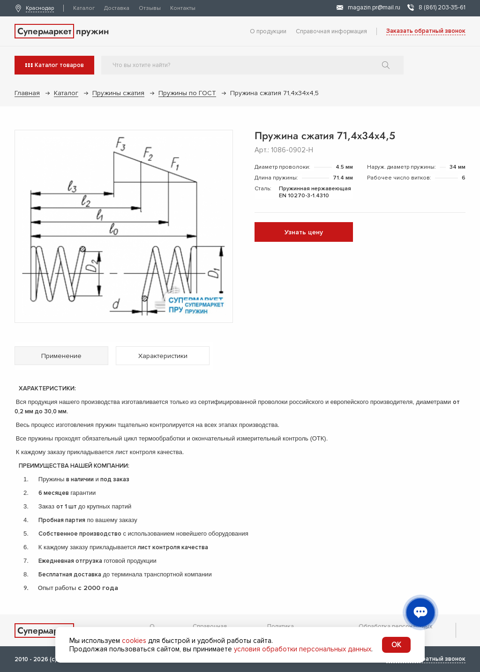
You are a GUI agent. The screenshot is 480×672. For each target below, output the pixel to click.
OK (396, 645)
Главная (27, 93)
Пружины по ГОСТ (187, 93)
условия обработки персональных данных (302, 649)
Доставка (116, 8)
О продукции (268, 31)
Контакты (182, 8)
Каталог (84, 8)
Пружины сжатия (118, 93)
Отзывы (150, 8)
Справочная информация (331, 31)
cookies (134, 640)
